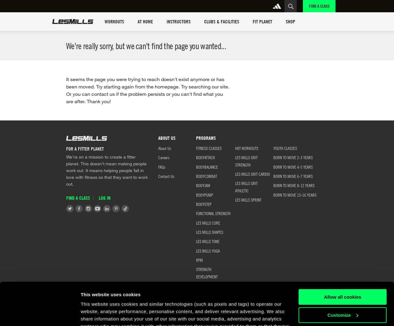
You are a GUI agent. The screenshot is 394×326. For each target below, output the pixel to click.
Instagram (88, 208)
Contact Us (166, 176)
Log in (105, 198)
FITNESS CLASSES (209, 148)
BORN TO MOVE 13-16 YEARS (294, 195)
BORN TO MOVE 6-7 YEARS (293, 176)
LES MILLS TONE (207, 241)
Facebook (79, 208)
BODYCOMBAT (206, 176)
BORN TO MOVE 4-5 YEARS (293, 167)
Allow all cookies (342, 260)
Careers (163, 157)
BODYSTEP (203, 204)
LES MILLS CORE (208, 223)
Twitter (70, 208)
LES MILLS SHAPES (209, 232)
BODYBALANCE (207, 167)
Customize (343, 278)
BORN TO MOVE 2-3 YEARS (293, 157)
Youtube (97, 208)
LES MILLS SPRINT (248, 199)
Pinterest (116, 208)
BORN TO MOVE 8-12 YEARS (294, 185)
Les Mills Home (72, 21)
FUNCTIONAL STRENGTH (213, 213)
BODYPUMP (204, 195)
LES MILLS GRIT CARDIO (252, 174)
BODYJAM (203, 185)
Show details (95, 313)
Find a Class (319, 6)
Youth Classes (285, 148)
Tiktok (125, 208)
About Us (164, 148)
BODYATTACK (205, 157)
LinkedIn (107, 208)
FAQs (161, 167)
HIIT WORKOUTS (246, 148)
